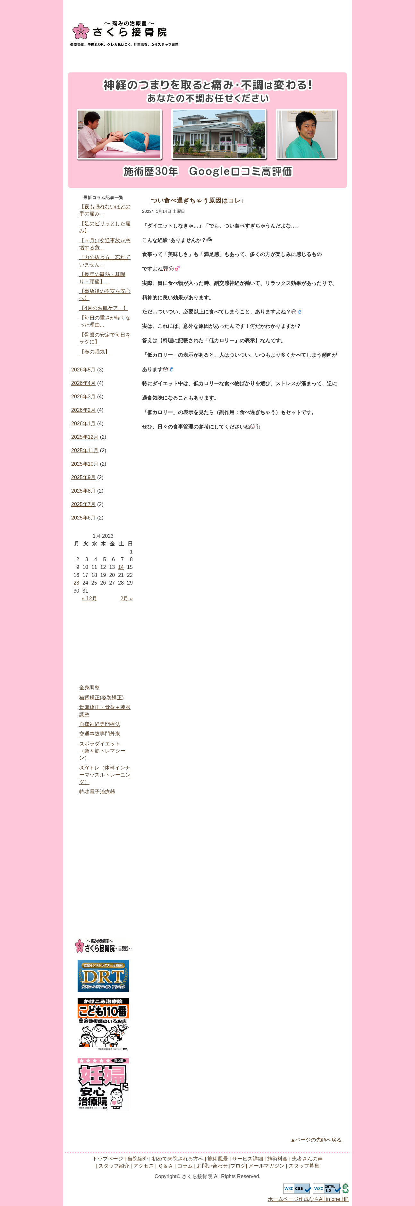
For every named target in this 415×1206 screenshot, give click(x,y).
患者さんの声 (223, 58)
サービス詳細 (154, 58)
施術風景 (218, 1158)
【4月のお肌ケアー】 (103, 308)
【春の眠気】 (94, 351)
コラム (103, 870)
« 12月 (89, 598)
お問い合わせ (196, 31)
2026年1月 (83, 423)
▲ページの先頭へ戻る (316, 1140)
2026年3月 (83, 396)
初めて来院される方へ (103, 649)
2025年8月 (83, 491)
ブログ (103, 897)
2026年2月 (83, 410)
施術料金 (189, 58)
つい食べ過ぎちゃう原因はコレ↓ (197, 200)
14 (121, 567)
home (103, 622)
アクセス (292, 58)
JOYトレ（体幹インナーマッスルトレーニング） (105, 775)
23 (76, 583)
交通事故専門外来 (99, 733)
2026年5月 (83, 369)
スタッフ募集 (103, 924)
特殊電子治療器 (97, 791)
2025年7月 (83, 504)
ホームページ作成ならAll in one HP (308, 1199)
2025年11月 (84, 450)
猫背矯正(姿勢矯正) (101, 697)
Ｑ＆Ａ (103, 857)
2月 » (127, 598)
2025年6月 (83, 517)
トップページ (85, 58)
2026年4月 (83, 383)
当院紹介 (119, 58)
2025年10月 (84, 464)
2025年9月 (83, 477)
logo (124, 32)
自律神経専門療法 (99, 724)
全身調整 (89, 687)
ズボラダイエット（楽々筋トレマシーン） (102, 751)
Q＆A (328, 58)
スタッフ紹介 (258, 58)
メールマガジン (103, 910)
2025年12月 (84, 437)
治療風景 (103, 662)
